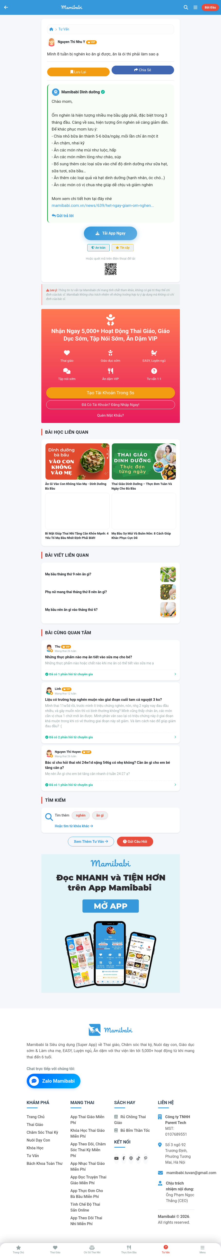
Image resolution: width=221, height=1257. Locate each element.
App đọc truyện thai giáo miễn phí (88, 1180)
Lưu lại (78, 72)
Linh (63, 689)
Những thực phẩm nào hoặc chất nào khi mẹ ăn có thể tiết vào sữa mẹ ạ (99, 663)
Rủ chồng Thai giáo (130, 1120)
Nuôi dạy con (38, 1140)
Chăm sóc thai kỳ (42, 1132)
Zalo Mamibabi (52, 1081)
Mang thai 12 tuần (65, 693)
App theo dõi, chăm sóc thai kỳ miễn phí (88, 1150)
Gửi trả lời (63, 215)
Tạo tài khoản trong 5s (110, 393)
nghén (80, 815)
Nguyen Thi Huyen (73, 752)
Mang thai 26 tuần (65, 651)
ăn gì (100, 815)
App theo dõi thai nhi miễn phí (86, 1221)
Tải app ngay (110, 233)
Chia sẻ (142, 70)
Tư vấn (64, 29)
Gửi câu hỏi (135, 841)
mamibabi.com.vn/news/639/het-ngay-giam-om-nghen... (103, 205)
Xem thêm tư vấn (91, 841)
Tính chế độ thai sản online (85, 1207)
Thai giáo (35, 1124)
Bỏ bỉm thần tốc (132, 1130)
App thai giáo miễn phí (88, 1120)
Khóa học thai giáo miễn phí (88, 1133)
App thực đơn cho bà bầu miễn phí (87, 1193)
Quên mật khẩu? (110, 415)
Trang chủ (35, 1117)
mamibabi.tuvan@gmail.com (191, 1172)
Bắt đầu (210, 7)
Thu (63, 646)
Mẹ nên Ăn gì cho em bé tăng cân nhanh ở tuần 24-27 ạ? (87, 774)
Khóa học (35, 1148)
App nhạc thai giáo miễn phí (88, 1166)
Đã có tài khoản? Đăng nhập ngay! (110, 405)
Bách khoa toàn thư (45, 1163)
